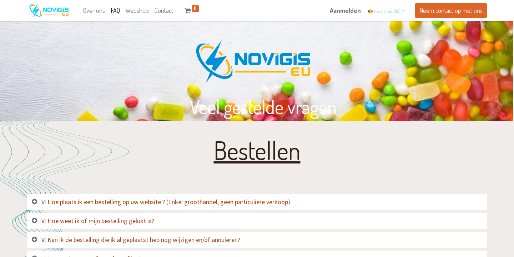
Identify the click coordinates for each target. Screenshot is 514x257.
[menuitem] (94, 10)
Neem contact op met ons (451, 10)
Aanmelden (345, 10)
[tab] (257, 202)
